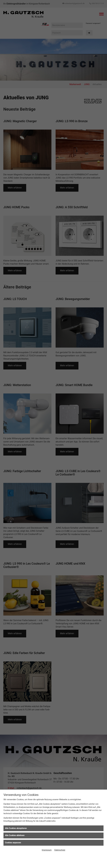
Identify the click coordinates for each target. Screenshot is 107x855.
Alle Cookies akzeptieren (16, 828)
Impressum (47, 850)
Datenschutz (59, 850)
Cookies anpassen (13, 842)
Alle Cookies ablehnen (15, 835)
